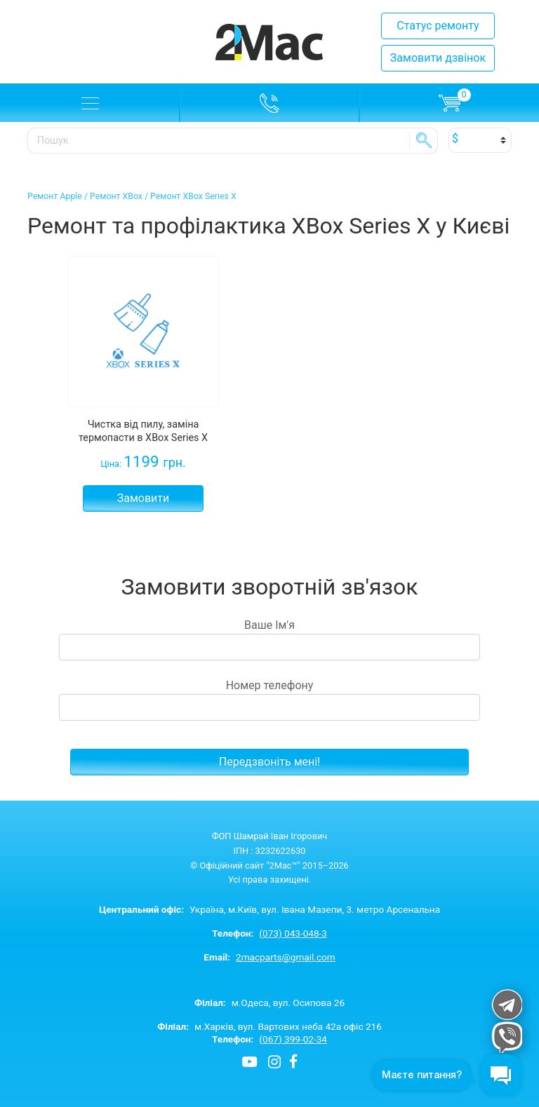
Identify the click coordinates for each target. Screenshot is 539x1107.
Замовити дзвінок (438, 57)
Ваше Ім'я (269, 639)
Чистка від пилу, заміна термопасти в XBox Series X (143, 431)
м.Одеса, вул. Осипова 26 (269, 1002)
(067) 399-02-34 (293, 1039)
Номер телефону (269, 700)
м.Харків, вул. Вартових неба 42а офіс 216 (269, 1026)
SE (424, 140)
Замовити (143, 498)
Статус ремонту (438, 25)
